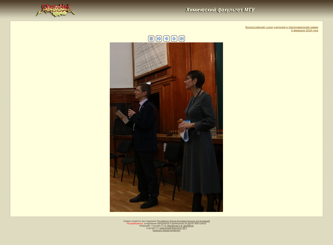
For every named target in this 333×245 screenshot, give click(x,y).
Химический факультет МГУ (173, 228)
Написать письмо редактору (166, 230)
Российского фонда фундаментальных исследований (183, 221)
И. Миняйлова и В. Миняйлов (179, 226)
